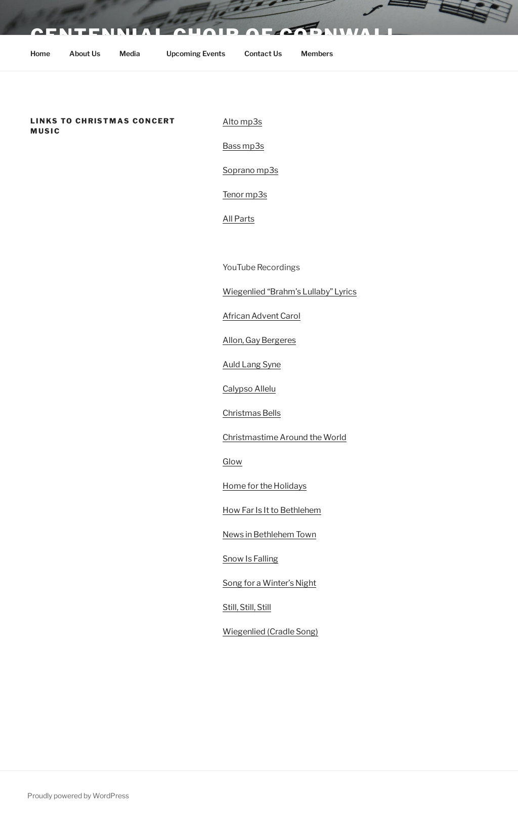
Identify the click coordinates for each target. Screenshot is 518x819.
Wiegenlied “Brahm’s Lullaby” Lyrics (290, 291)
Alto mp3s (242, 121)
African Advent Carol (261, 316)
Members (317, 53)
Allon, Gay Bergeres (259, 340)
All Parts (238, 219)
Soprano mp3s (250, 170)
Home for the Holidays (265, 486)
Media (134, 53)
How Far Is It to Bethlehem (272, 510)
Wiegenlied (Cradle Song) (270, 631)
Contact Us (263, 53)
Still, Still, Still (247, 607)
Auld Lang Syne (252, 364)
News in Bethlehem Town (269, 534)
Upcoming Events (195, 53)
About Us (84, 53)
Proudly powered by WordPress (78, 795)
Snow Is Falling (250, 559)
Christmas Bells (252, 413)
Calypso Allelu (249, 389)
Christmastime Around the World (285, 437)
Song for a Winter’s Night (269, 583)
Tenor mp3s (245, 194)
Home (40, 53)
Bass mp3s (243, 146)
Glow (232, 461)
